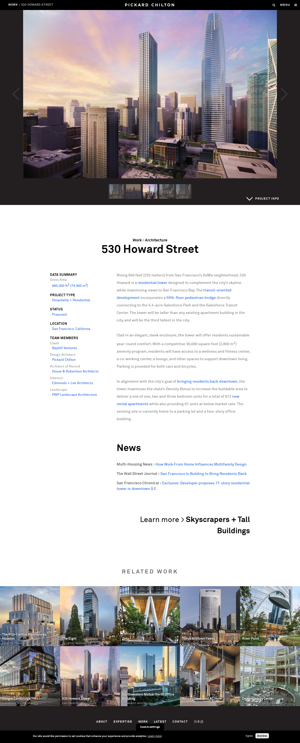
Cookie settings (150, 727)
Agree (249, 735)
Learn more (155, 736)
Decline (262, 735)
